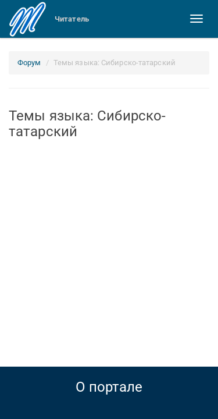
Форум (29, 62)
